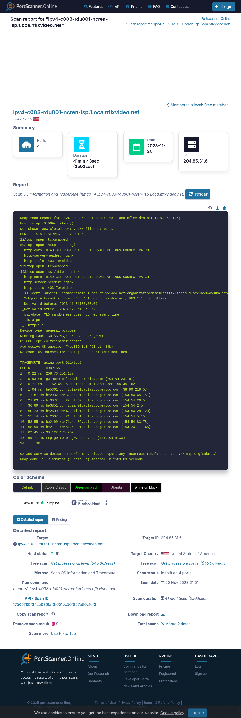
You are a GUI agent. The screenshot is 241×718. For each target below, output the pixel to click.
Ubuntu (116, 487)
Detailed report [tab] (30, 520)
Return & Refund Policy (162, 703)
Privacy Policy (130, 703)
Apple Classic (56, 487)
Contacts (95, 681)
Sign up (201, 674)
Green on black (86, 487)
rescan (198, 194)
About (92, 666)
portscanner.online (55, 703)
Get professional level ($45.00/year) (83, 563)
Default (27, 487)
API (114, 6)
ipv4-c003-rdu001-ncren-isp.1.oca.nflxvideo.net (76, 112)
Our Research (98, 674)
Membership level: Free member (197, 104)
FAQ (154, 6)
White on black (145, 487)
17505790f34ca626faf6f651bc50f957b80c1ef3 (54, 604)
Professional (169, 681)
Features (93, 6)
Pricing (134, 6)
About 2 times (175, 623)
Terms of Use (105, 703)
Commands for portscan (135, 669)
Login (224, 6)
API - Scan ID (36, 598)
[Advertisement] (120, 66)
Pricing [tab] (59, 520)
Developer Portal (136, 679)
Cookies (138, 707)
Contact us (177, 6)
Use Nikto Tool (64, 633)
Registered (167, 674)
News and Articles (137, 686)
